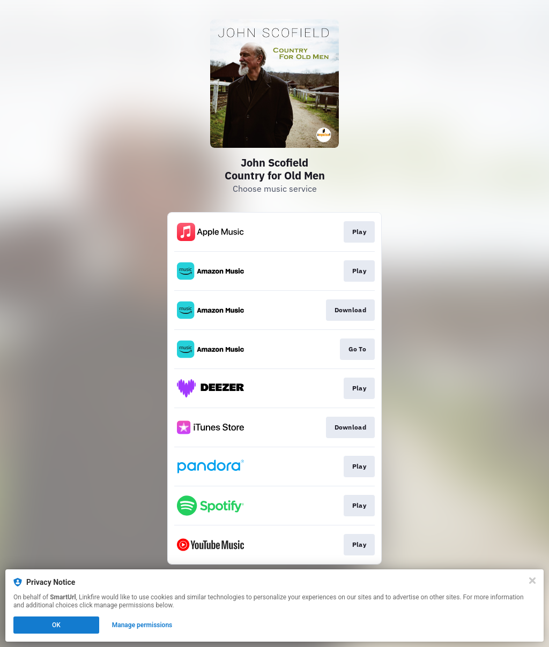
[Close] (532, 580)
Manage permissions (142, 625)
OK (56, 625)
